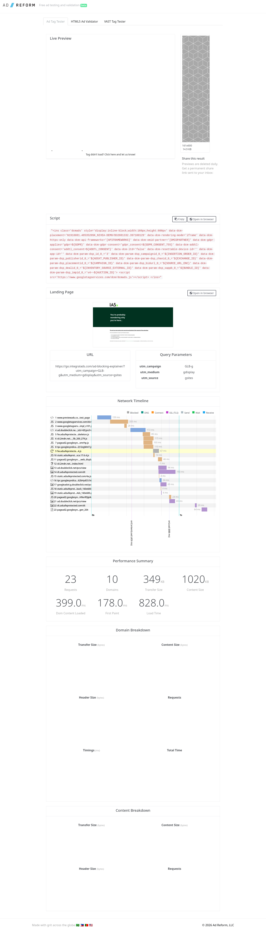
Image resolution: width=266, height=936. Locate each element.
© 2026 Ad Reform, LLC (218, 925)
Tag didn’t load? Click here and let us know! (110, 154)
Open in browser (202, 219)
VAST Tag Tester (115, 21)
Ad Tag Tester (55, 21)
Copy (179, 219)
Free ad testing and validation (63, 5)
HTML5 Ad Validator (84, 21)
